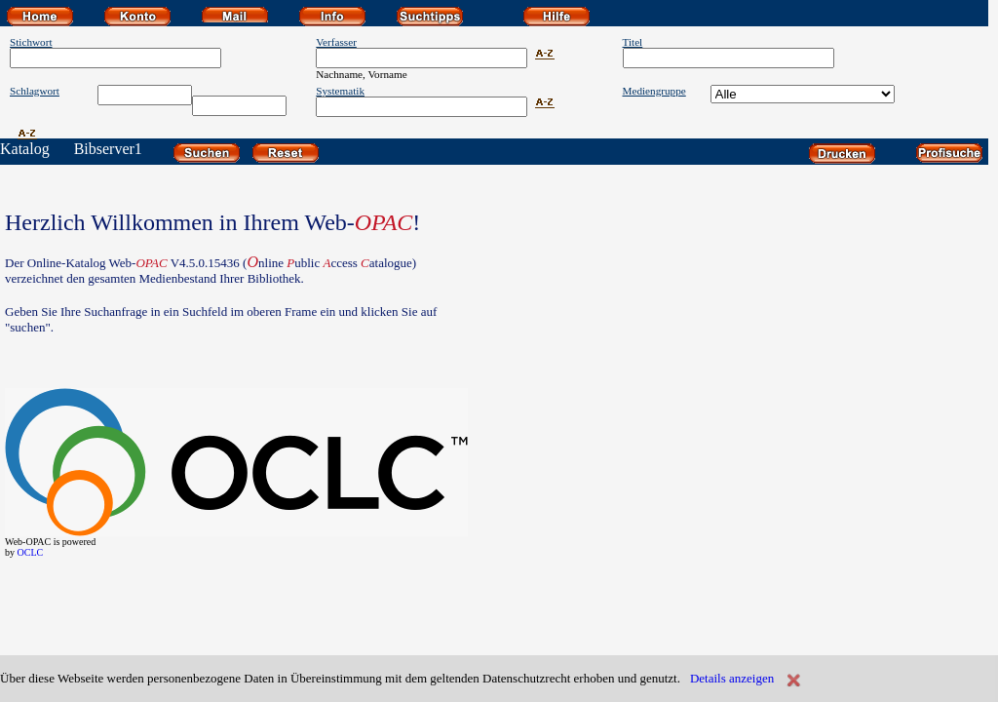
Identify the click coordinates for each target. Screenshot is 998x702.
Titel (633, 42)
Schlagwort (34, 91)
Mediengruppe (654, 91)
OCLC (31, 552)
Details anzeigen (732, 678)
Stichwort (31, 42)
